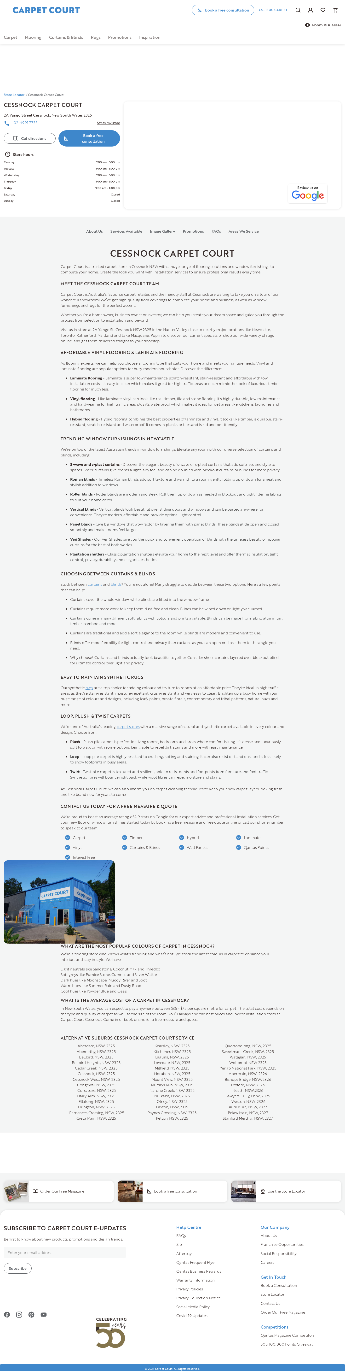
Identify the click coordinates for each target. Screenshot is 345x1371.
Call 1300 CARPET (273, 9)
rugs (89, 687)
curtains (95, 584)
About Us (94, 231)
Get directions (33, 138)
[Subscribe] (18, 1268)
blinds (116, 584)
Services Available (126, 231)
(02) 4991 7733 (25, 122)
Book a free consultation (227, 10)
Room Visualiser (326, 25)
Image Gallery (162, 231)
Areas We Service (244, 231)
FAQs (216, 231)
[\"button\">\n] (84, 37)
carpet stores (128, 726)
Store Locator (14, 94)
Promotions (193, 231)
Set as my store (108, 122)
